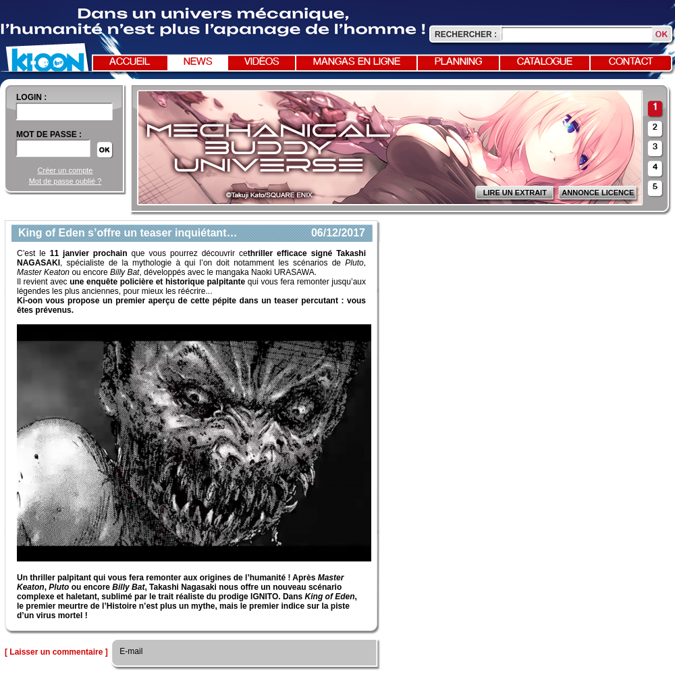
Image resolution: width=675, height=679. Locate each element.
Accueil (129, 62)
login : (31, 97)
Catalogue (544, 62)
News (198, 62)
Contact (631, 62)
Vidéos (261, 62)
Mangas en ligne (356, 62)
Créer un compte (65, 170)
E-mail (129, 651)
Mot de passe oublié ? (65, 181)
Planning (458, 62)
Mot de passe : (49, 134)
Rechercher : (466, 34)
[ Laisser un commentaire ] (56, 652)
